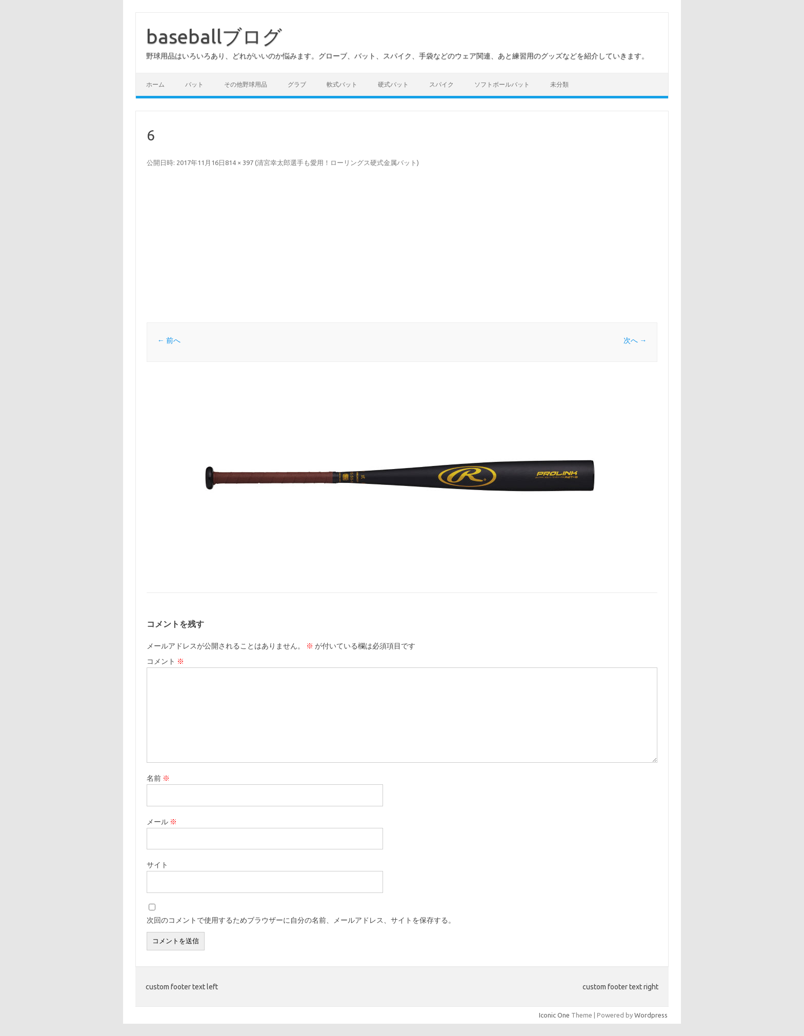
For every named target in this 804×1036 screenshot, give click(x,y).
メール (162, 822)
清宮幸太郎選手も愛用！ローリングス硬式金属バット (337, 162)
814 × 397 (239, 162)
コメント (165, 661)
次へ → (635, 340)
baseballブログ (214, 36)
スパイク (441, 84)
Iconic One (554, 1015)
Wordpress (651, 1015)
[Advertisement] (454, 245)
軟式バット (342, 84)
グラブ (297, 84)
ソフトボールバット (502, 84)
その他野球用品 (245, 84)
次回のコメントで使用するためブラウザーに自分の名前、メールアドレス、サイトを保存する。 (301, 920)
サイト (157, 865)
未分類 (559, 84)
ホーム (155, 84)
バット (194, 84)
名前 (158, 778)
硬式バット (393, 84)
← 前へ (168, 340)
